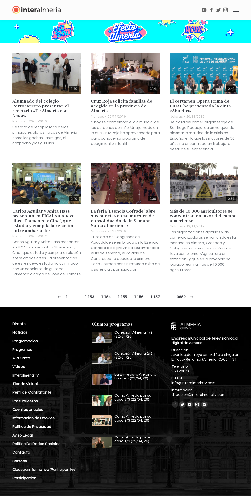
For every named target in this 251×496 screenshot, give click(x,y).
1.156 (138, 297)
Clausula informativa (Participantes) (44, 470)
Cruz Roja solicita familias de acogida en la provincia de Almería (121, 106)
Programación (25, 341)
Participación (24, 478)
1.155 (122, 297)
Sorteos (19, 461)
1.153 (89, 297)
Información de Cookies (33, 418)
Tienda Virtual (25, 384)
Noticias (18, 121)
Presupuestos (25, 401)
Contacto (21, 452)
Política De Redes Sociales (36, 444)
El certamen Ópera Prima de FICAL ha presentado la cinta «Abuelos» (200, 106)
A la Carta (21, 358)
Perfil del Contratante (31, 392)
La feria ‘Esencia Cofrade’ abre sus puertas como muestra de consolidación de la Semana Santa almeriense (123, 218)
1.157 (155, 297)
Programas (22, 350)
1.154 (106, 297)
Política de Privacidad (31, 427)
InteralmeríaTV (25, 375)
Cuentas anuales (27, 410)
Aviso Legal (22, 435)
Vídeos (18, 367)
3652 (181, 297)
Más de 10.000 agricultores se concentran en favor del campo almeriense (203, 216)
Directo (19, 324)
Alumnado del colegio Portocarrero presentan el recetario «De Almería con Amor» (40, 108)
